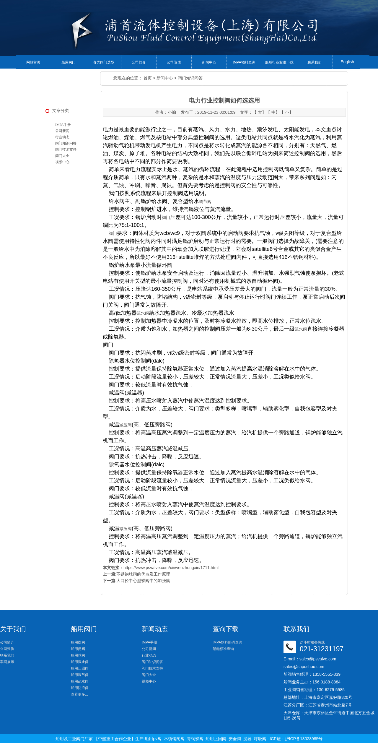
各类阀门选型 (103, 62)
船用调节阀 (80, 675)
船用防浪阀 (80, 688)
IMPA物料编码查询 (227, 642)
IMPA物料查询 (244, 62)
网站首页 (33, 62)
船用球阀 (78, 655)
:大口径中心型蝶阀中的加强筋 (136, 580)
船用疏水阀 (80, 681)
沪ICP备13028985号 (304, 738)
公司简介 (139, 62)
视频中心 (62, 162)
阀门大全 (62, 156)
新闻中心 (209, 62)
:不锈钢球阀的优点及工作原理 (136, 574)
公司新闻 (62, 131)
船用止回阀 (80, 668)
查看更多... (79, 694)
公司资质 (174, 62)
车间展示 (7, 662)
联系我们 (314, 62)
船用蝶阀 (78, 642)
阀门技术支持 (65, 149)
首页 (148, 78)
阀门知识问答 (190, 78)
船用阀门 (68, 62)
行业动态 (62, 137)
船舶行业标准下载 (279, 62)
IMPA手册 (63, 125)
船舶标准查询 (223, 649)
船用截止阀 (80, 662)
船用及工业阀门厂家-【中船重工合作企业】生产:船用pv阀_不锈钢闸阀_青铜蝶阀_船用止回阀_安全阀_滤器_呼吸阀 (161, 738)
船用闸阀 (78, 649)
